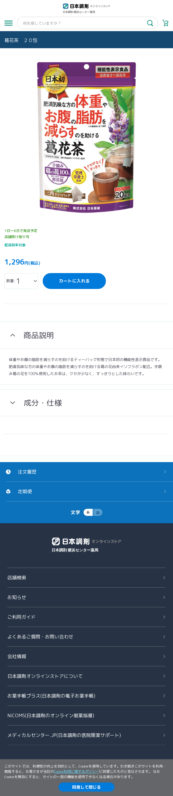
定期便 (25, 491)
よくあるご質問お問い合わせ (40, 636)
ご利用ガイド (21, 617)
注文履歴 (27, 472)
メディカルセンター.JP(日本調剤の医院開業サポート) (64, 735)
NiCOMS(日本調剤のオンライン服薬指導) (50, 715)
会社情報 (16, 656)
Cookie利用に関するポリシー (76, 771)
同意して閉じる (86, 787)
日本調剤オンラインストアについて (45, 676)
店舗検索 (16, 577)
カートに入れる (74, 281)
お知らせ (16, 597)
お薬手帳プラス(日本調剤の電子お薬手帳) (51, 696)
